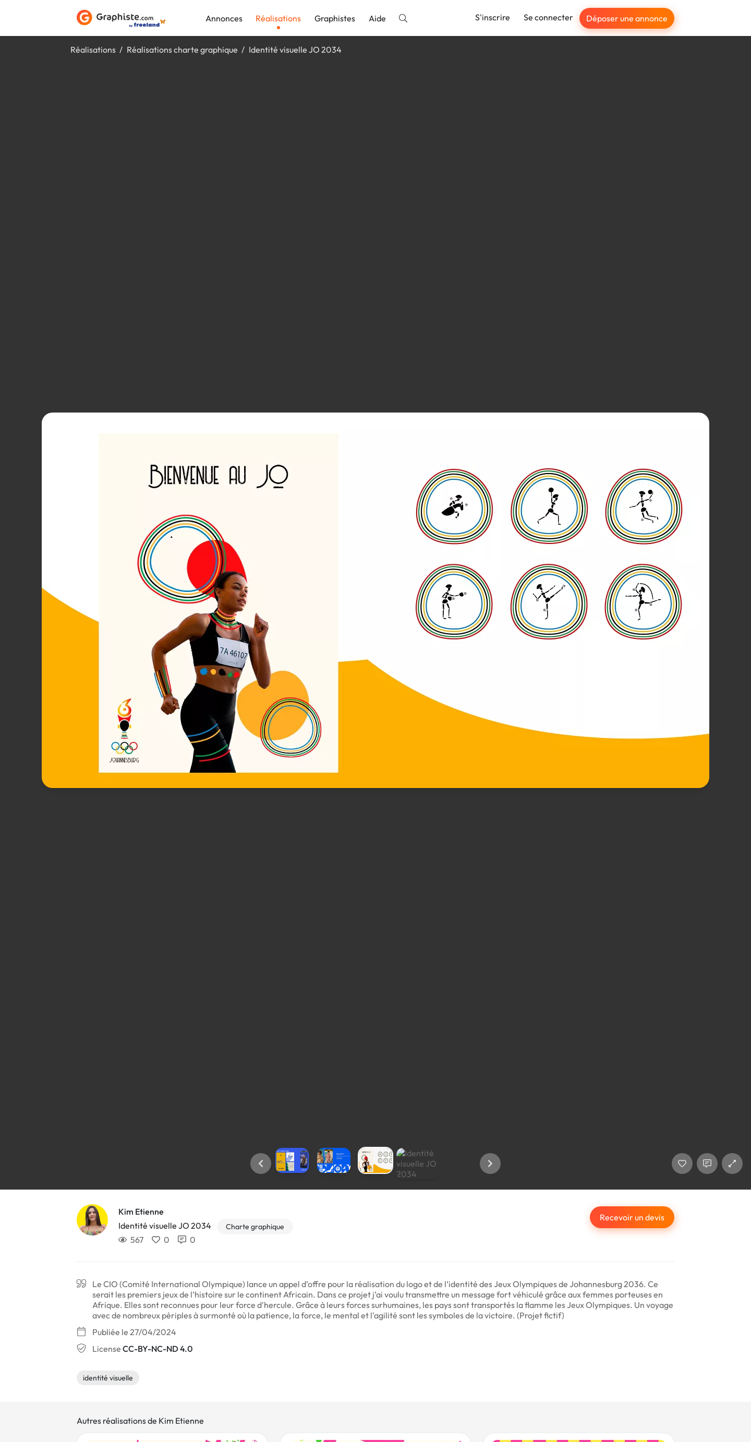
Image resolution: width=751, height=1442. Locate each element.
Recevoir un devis (632, 1217)
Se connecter (548, 17)
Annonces (224, 18)
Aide (377, 18)
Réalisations (278, 18)
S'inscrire (492, 17)
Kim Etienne (141, 1211)
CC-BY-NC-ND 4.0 (157, 1348)
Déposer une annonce (627, 18)
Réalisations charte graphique (182, 49)
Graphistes (334, 18)
